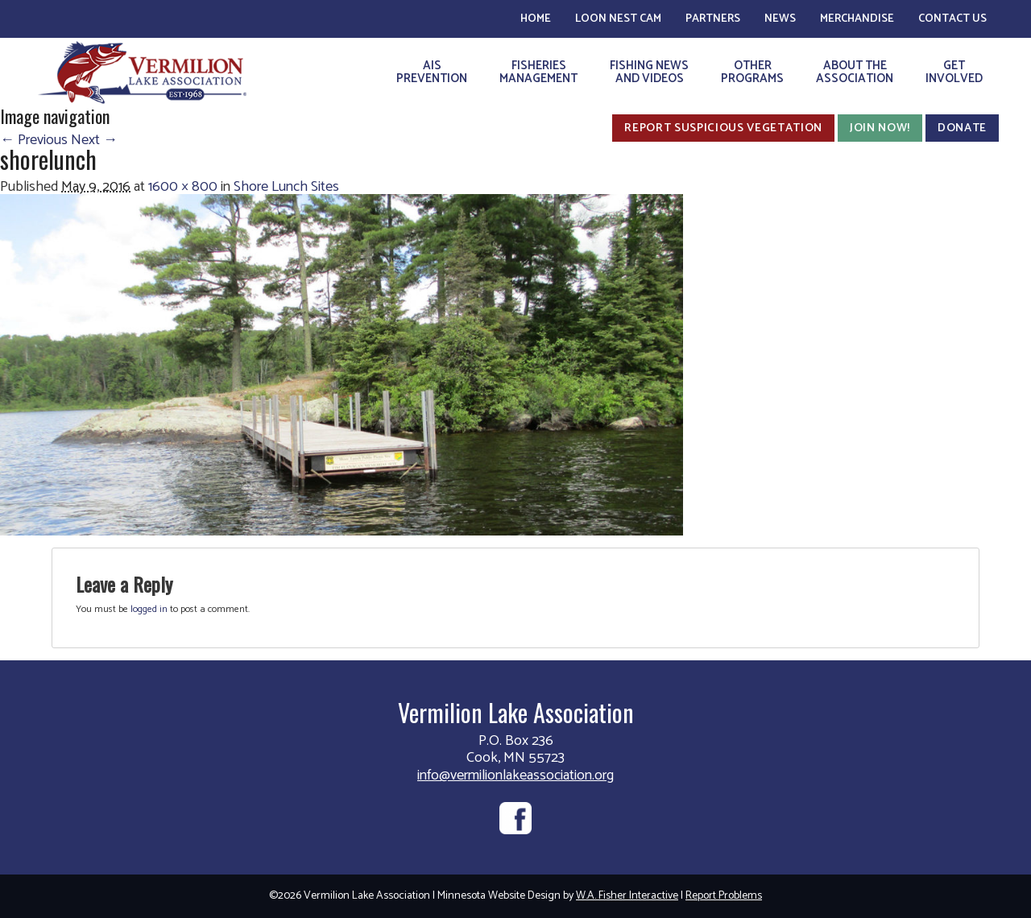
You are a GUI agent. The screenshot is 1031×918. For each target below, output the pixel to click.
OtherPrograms (752, 72)
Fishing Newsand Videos (649, 72)
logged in (149, 609)
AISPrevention (431, 72)
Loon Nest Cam (618, 19)
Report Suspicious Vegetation (723, 128)
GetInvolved (954, 72)
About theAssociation (854, 72)
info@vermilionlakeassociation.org (515, 775)
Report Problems (723, 896)
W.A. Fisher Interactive (627, 896)
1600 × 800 (182, 187)
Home (535, 19)
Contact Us (952, 19)
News (780, 19)
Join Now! (880, 128)
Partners (712, 19)
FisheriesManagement (538, 72)
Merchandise (857, 19)
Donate (962, 128)
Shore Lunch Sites (286, 187)
